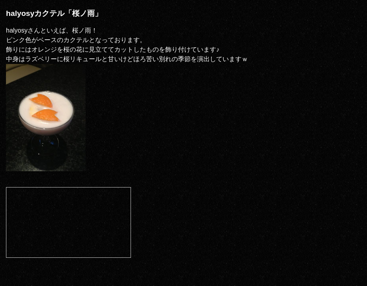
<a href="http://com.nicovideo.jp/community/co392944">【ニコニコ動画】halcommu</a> (68, 222)
